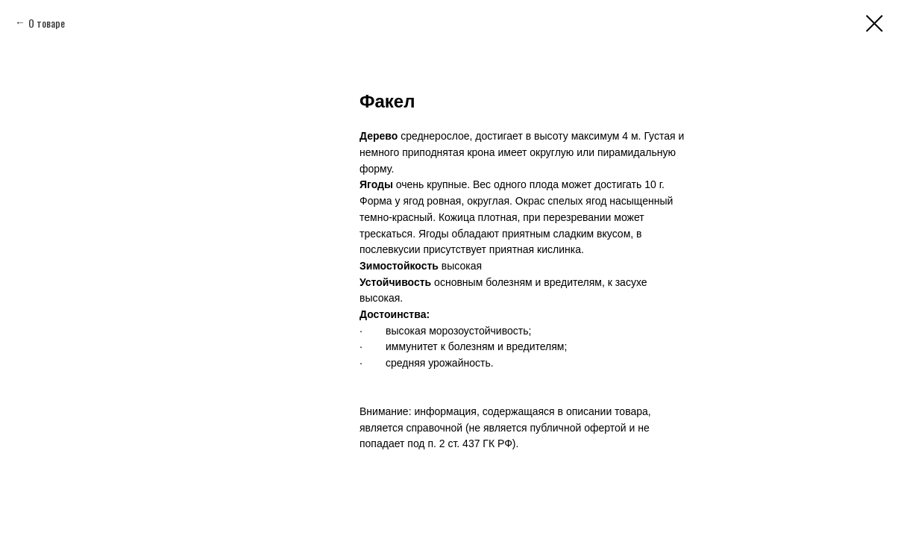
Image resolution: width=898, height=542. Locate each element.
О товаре (46, 23)
